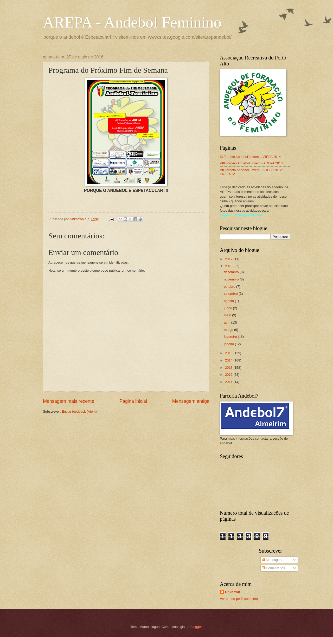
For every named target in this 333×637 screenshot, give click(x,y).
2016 (229, 266)
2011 (229, 382)
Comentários (273, 568)
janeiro (229, 344)
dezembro (232, 272)
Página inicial (133, 401)
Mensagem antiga (190, 401)
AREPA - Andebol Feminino (132, 22)
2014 (229, 360)
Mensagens (272, 560)
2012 (229, 375)
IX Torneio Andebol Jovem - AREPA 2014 (250, 157)
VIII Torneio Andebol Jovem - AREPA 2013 (251, 163)
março (229, 330)
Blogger (196, 627)
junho (228, 308)
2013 (229, 368)
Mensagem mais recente (68, 401)
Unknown (232, 592)
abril (227, 322)
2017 (229, 259)
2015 (229, 353)
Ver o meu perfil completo (239, 599)
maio (228, 315)
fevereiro (231, 337)
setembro (231, 294)
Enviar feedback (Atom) (79, 411)
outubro (230, 287)
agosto (229, 301)
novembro (232, 279)
